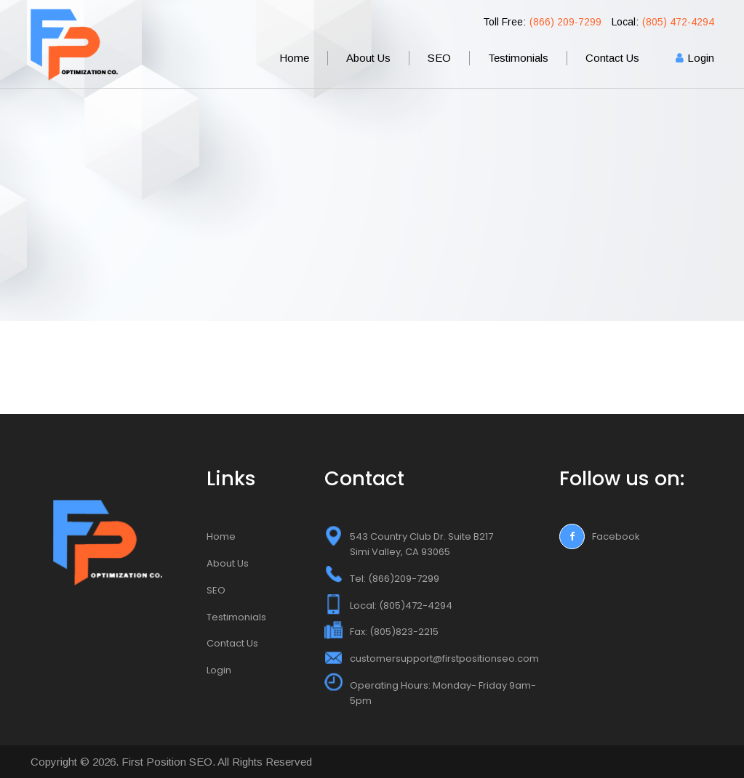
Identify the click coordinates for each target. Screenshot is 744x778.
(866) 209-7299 (565, 22)
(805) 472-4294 (678, 22)
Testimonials (518, 58)
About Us (368, 58)
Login (700, 58)
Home (294, 58)
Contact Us (612, 58)
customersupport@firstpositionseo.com (444, 658)
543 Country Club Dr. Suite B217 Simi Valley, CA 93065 (421, 544)
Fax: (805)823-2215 (394, 632)
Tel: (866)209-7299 (394, 578)
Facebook (599, 536)
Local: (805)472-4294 (401, 605)
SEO (439, 58)
